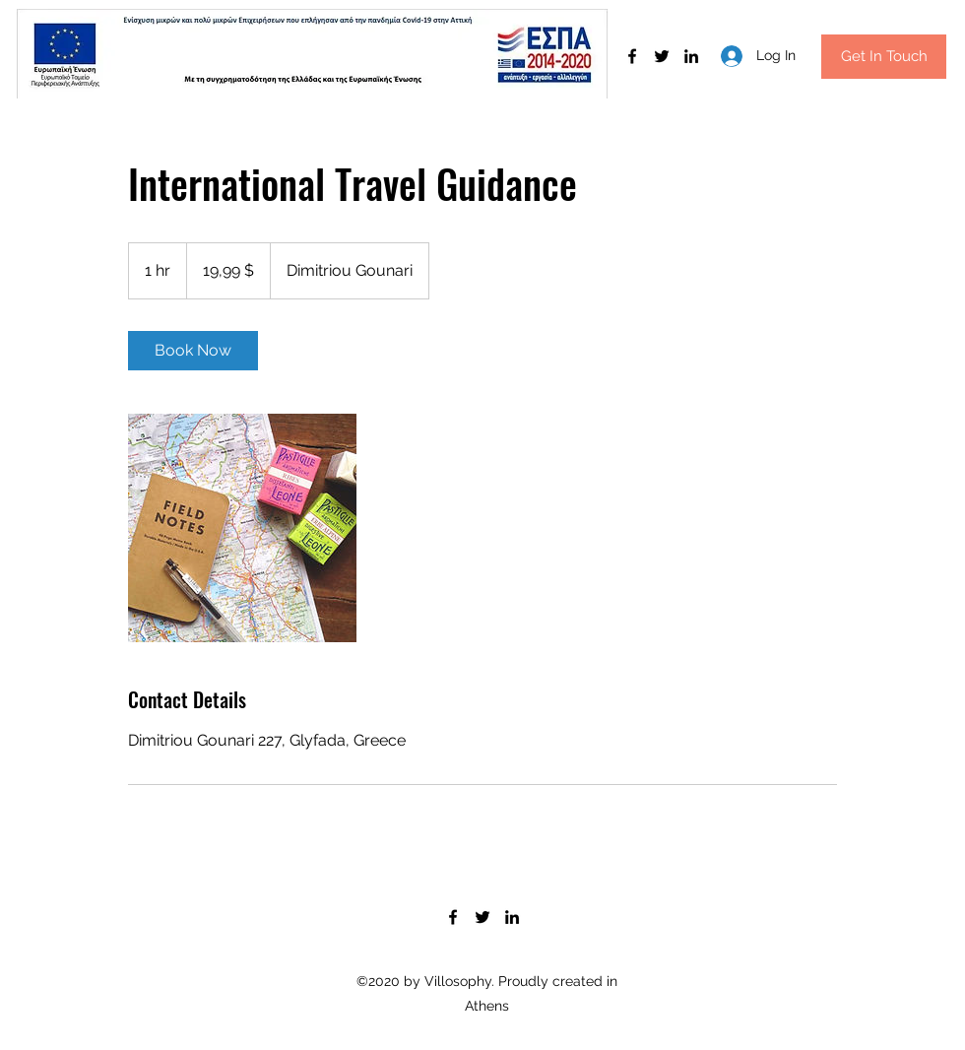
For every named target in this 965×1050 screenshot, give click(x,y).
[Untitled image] (242, 528)
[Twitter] (662, 56)
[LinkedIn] (691, 56)
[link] (193, 350)
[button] (883, 56)
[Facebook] (632, 56)
